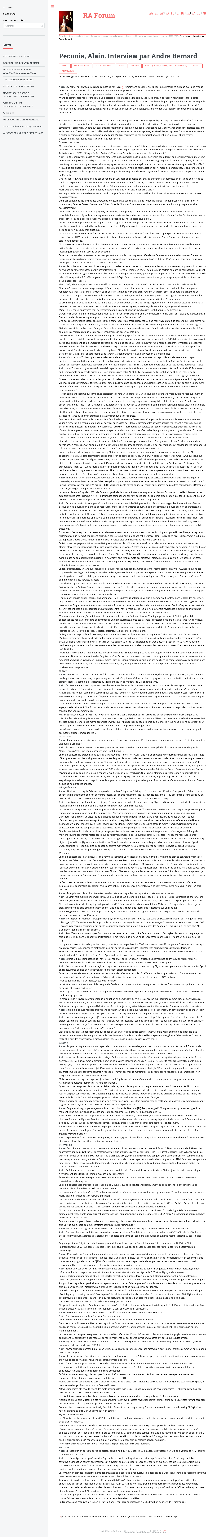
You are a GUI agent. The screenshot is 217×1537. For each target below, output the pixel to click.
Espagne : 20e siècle (104, 66)
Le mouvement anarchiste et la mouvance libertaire (112, 36)
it (178, 12)
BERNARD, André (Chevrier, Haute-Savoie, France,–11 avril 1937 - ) (172, 66)
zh (204, 12)
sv (193, 12)
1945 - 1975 (173, 36)
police (121, 66)
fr (172, 12)
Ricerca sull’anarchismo (18, 86)
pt (188, 12)
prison (65, 66)
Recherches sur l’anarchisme (77, 36)
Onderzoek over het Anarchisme (23, 133)
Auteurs (8, 7)
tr (198, 12)
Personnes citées (14, 20)
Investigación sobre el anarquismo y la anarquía (19, 71)
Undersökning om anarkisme (21, 119)
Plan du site (129, 1531)
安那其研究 (8, 113)
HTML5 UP (156, 1531)
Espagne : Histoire (160, 36)
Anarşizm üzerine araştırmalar (22, 126)
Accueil (62, 36)
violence (135, 66)
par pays (147, 36)
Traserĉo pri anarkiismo (18, 79)
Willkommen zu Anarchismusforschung (18, 105)
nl (182, 12)
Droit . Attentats (81, 66)
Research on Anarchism (18, 56)
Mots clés (9, 14)
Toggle (53, 6)
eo (162, 12)
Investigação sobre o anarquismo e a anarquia (18, 95)
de (151, 12)
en (156, 12)
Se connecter (143, 1531)
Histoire (138, 36)
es (167, 12)
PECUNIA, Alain (68, 71)
